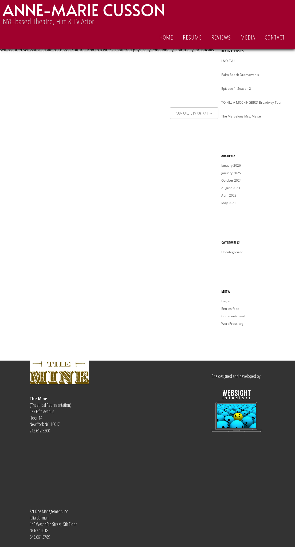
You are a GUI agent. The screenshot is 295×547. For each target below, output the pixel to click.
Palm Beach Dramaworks (240, 74)
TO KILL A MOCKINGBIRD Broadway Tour (251, 102)
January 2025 (231, 173)
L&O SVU (228, 60)
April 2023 (229, 195)
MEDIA (248, 37)
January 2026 (231, 165)
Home (166, 37)
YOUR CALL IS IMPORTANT (191, 113)
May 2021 (228, 203)
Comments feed (233, 316)
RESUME (192, 37)
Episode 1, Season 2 (236, 88)
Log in (225, 301)
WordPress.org (232, 323)
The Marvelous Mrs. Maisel (241, 116)
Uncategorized (232, 252)
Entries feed (230, 308)
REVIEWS (221, 37)
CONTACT (275, 37)
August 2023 (230, 188)
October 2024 (231, 180)
